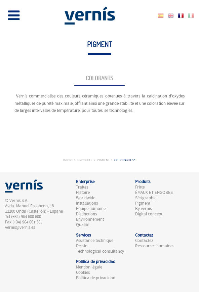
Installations (87, 203)
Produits (84, 160)
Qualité (82, 224)
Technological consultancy (100, 251)
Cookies (83, 272)
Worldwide (85, 198)
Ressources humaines (154, 246)
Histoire (83, 192)
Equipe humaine (91, 208)
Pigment (103, 160)
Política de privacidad (95, 278)
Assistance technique (94, 240)
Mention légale (89, 267)
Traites (82, 187)
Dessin (81, 246)
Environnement (90, 219)
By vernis (143, 208)
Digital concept (148, 214)
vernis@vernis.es (20, 227)
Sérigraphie (145, 198)
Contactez (144, 240)
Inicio (68, 160)
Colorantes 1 (125, 160)
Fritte (140, 187)
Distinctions (86, 214)
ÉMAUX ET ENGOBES (154, 192)
